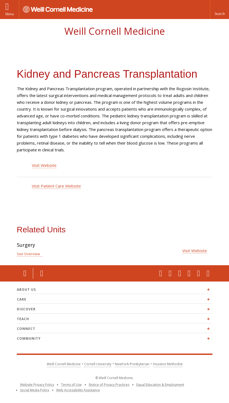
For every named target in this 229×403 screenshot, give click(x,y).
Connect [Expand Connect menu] (26, 328)
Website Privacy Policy (37, 384)
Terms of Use (71, 384)
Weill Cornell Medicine (114, 31)
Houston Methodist (168, 364)
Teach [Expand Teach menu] (23, 319)
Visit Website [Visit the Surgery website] (194, 250)
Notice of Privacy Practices (109, 384)
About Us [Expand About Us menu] (26, 289)
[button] (219, 9)
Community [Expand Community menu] (29, 338)
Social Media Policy (34, 390)
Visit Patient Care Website (56, 186)
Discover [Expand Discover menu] (26, 309)
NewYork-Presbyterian (132, 364)
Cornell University (97, 364)
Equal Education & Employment (160, 384)
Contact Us (41, 273)
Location (25, 273)
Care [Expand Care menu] (21, 299)
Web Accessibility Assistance (78, 390)
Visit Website (44, 165)
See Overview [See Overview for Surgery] (28, 253)
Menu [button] (9, 14)
